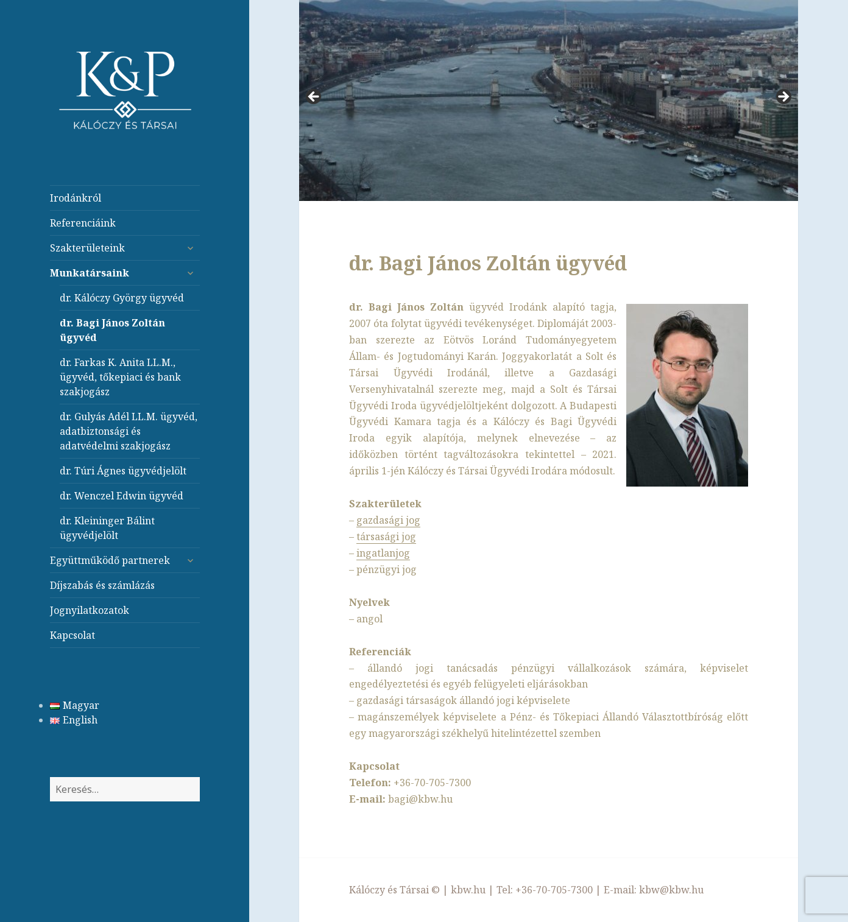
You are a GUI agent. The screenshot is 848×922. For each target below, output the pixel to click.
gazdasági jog (388, 520)
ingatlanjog (383, 553)
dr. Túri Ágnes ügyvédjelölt (123, 470)
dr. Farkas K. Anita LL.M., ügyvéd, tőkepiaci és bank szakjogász (120, 377)
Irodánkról (75, 198)
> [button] (783, 97)
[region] (548, 100)
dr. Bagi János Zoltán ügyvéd (112, 330)
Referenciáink (83, 223)
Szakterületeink (87, 248)
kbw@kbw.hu (671, 889)
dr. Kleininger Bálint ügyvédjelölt (107, 528)
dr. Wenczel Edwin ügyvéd (121, 495)
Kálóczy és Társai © (394, 889)
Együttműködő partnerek (110, 560)
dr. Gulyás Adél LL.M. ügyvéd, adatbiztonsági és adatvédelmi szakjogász (128, 431)
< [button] (314, 97)
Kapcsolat (72, 635)
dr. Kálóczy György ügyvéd (122, 297)
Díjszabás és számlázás (102, 585)
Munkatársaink (89, 273)
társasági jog (386, 536)
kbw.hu (468, 889)
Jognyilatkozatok (89, 610)
